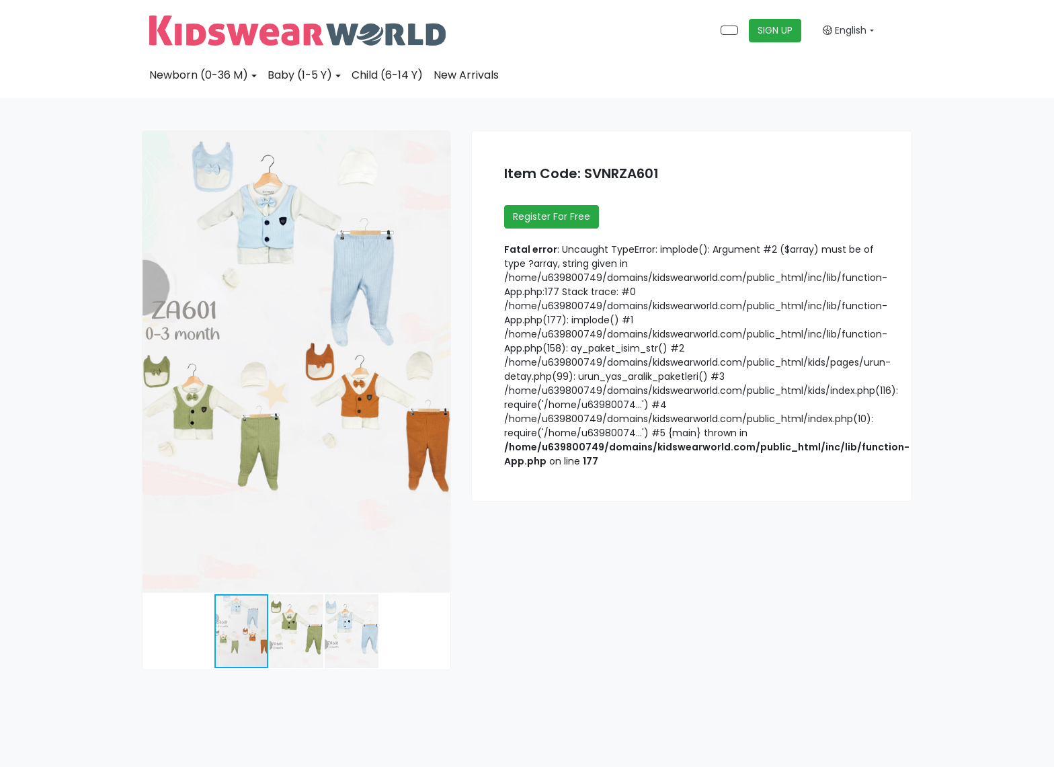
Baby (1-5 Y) (300, 75)
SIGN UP (775, 30)
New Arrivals (466, 75)
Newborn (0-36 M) (198, 75)
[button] (438, 143)
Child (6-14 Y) (387, 75)
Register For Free (551, 216)
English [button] (844, 30)
